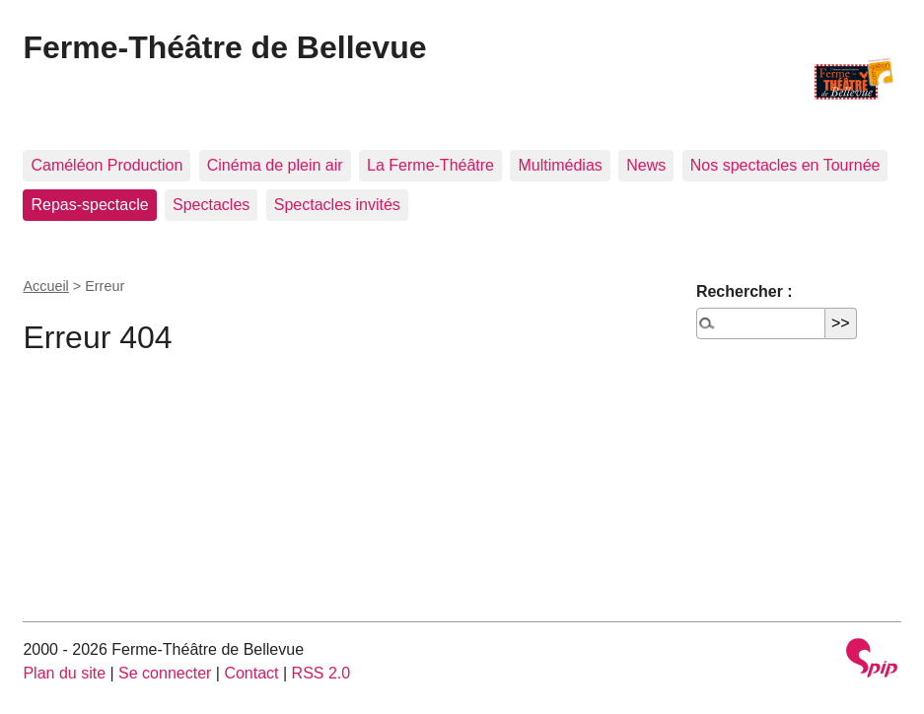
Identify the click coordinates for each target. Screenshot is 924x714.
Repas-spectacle (89, 204)
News (646, 165)
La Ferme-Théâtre (430, 165)
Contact (251, 673)
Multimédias (560, 165)
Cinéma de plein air (275, 165)
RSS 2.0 (321, 673)
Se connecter (164, 673)
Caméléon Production (106, 165)
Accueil (45, 286)
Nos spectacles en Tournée (785, 165)
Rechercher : (744, 291)
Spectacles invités (337, 204)
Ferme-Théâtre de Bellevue (224, 47)
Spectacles (211, 204)
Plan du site (64, 673)
